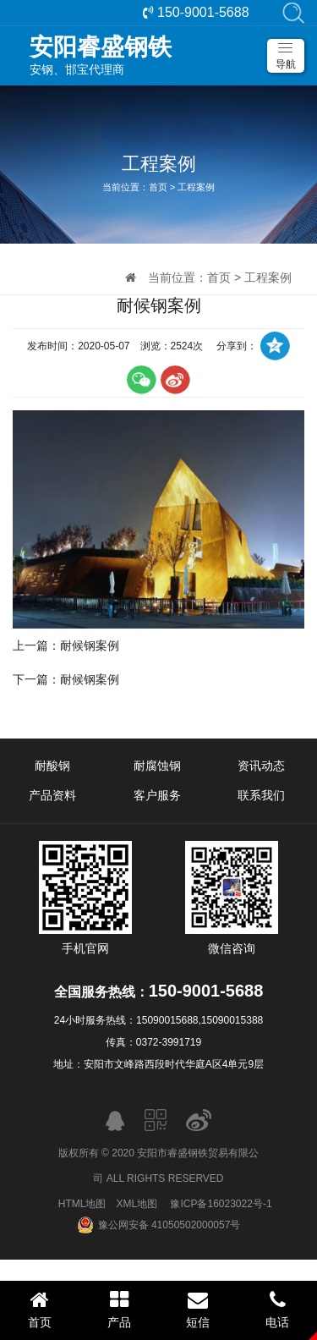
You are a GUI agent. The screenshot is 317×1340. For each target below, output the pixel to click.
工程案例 (196, 187)
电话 (277, 1309)
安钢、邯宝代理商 (167, 55)
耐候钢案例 (89, 645)
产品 (119, 1309)
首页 (158, 187)
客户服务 (157, 795)
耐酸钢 (52, 765)
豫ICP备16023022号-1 (220, 1204)
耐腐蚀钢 (157, 765)
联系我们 (261, 795)
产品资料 (52, 795)
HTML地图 (82, 1204)
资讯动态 (261, 765)
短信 (198, 1309)
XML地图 (136, 1204)
